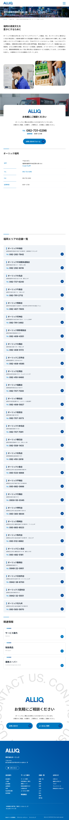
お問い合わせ (20, 725)
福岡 (40, 781)
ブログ (54, 784)
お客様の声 (24, 788)
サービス (25, 775)
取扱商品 (24, 794)
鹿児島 (40, 798)
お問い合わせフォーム (35, 141)
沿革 (6, 788)
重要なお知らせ (57, 781)
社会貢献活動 (9, 791)
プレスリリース (57, 786)
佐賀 (40, 786)
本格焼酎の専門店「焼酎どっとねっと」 (16, 806)
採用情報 (7, 793)
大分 (40, 788)
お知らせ (56, 775)
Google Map (25, 166)
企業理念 (7, 786)
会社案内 (8, 775)
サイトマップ (32, 817)
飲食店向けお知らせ (58, 788)
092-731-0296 (27, 172)
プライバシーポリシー (22, 817)
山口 (40, 791)
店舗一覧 (11, 19)
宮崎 (40, 795)
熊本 (40, 793)
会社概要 (7, 784)
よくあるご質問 (50, 725)
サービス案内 (24, 779)
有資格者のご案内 (25, 781)
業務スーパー (24, 784)
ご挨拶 (7, 781)
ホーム (5, 19)
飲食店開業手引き (25, 786)
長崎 (40, 784)
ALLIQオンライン (10, 808)
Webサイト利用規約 (10, 817)
